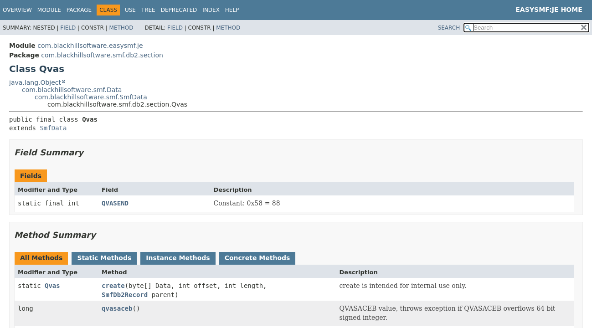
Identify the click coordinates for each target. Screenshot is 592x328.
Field (68, 28)
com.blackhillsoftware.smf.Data (72, 89)
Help (232, 10)
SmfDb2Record (125, 294)
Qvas (52, 285)
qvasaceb (117, 308)
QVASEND (115, 203)
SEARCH (449, 28)
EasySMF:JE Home (548, 9)
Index (211, 10)
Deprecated (179, 10)
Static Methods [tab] (104, 257)
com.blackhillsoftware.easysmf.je (90, 45)
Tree (148, 10)
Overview (17, 10)
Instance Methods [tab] (178, 257)
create (113, 285)
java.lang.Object (35, 82)
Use (130, 10)
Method (121, 28)
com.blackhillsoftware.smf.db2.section (102, 55)
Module (49, 10)
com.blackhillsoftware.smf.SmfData (91, 97)
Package (79, 10)
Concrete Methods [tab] (257, 257)
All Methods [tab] (41, 257)
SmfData (53, 128)
